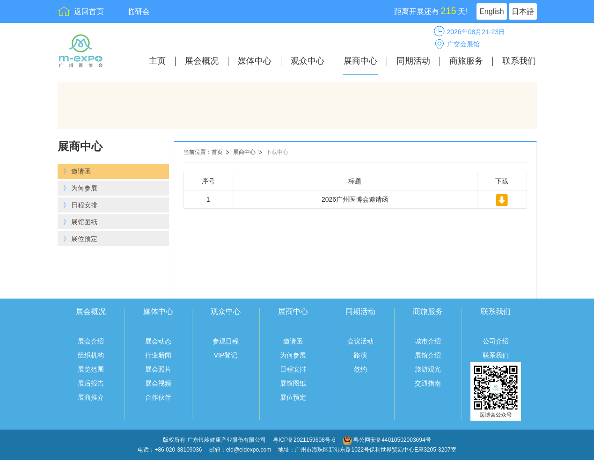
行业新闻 (158, 355)
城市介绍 (428, 341)
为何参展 (293, 355)
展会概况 (202, 61)
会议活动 (360, 341)
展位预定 (293, 397)
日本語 (523, 11)
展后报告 (91, 383)
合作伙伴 (158, 397)
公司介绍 (496, 341)
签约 (360, 369)
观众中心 (307, 61)
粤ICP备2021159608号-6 (305, 440)
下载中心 (277, 152)
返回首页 (89, 11)
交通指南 (428, 383)
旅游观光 (428, 369)
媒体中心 (254, 61)
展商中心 (360, 61)
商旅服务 (466, 61)
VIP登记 (226, 355)
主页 (157, 61)
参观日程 (226, 341)
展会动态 (158, 341)
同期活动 (413, 61)
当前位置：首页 (203, 152)
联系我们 (519, 61)
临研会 (138, 11)
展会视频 (158, 383)
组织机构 (91, 355)
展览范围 (91, 369)
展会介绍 (91, 341)
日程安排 (293, 369)
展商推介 (91, 397)
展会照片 (158, 369)
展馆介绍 (428, 355)
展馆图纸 (293, 383)
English (491, 11)
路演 (360, 355)
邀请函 (293, 341)
